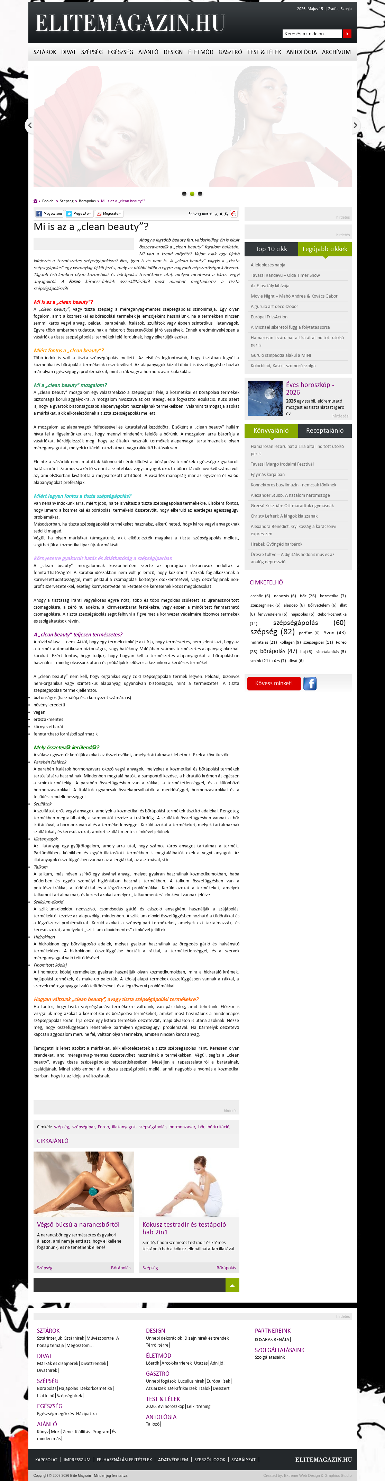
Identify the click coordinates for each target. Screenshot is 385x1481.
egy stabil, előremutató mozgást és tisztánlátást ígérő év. (315, 407)
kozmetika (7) (333, 596)
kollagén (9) (290, 642)
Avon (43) (334, 633)
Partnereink (273, 1331)
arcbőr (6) (260, 596)
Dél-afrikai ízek (182, 1388)
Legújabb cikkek (325, 249)
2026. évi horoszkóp (165, 1406)
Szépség (92, 52)
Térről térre (157, 1345)
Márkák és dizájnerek (57, 1363)
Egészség (120, 52)
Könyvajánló (271, 430)
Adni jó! (217, 1363)
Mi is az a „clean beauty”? (123, 201)
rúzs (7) (279, 661)
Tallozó (152, 1424)
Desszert (221, 1388)
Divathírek (47, 1370)
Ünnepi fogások (161, 1381)
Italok (204, 1388)
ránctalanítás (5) (330, 652)
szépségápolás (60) (309, 622)
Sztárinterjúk (49, 1338)
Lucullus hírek (191, 1381)
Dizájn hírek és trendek (206, 1338)
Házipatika (86, 1413)
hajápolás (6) (302, 614)
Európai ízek (218, 1381)
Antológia (301, 52)
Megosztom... (80, 1345)
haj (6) (306, 652)
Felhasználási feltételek (124, 1459)
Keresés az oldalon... (347, 33)
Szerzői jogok (209, 1459)
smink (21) (260, 661)
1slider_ (192, 193)
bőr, (202, 1126)
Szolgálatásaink (270, 1357)
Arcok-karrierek (177, 1363)
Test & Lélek (264, 52)
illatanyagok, (124, 1126)
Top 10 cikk (271, 249)
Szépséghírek (69, 1395)
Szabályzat (243, 1459)
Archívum (336, 52)
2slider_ (200, 193)
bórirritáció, (219, 1126)
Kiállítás (82, 1431)
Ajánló (148, 52)
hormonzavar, (182, 1126)
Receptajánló (325, 430)
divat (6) (296, 661)
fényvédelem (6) (272, 614)
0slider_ (184, 193)
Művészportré (100, 1338)
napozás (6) (285, 596)
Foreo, (104, 1126)
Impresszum (77, 1459)
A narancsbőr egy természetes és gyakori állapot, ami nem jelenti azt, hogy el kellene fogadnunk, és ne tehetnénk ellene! (79, 1241)
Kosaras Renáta (272, 1339)
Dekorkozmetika (96, 1388)
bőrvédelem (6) (322, 605)
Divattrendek (93, 1363)
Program (100, 1431)
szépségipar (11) (318, 642)
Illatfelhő (45, 1395)
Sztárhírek (74, 1338)
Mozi (56, 1431)
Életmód (200, 52)
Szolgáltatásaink (279, 1350)
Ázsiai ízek (156, 1388)
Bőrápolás (87, 201)
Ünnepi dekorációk (164, 1338)
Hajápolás (68, 1388)
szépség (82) (272, 631)
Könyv (42, 1431)
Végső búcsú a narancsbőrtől (78, 1224)
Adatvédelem (173, 1459)
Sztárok (45, 52)
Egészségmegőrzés (55, 1413)
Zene (68, 1431)
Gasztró (230, 52)
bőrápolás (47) (278, 651)
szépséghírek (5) (265, 605)
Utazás (201, 1363)
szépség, (62, 1126)
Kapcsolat (46, 1459)
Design (173, 52)
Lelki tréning (199, 1406)
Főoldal (48, 201)
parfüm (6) (309, 633)
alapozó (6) (294, 605)
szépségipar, (84, 1126)
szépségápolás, (153, 1126)
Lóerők (152, 1363)
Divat (68, 52)
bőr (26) (308, 596)
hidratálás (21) (263, 642)
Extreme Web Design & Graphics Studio (317, 1475)
